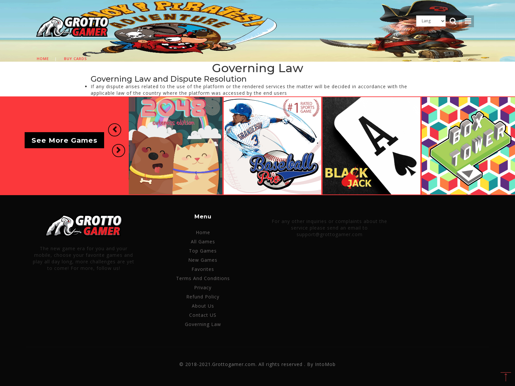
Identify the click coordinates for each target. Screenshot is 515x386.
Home (43, 58)
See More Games (65, 140)
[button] (113, 130)
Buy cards (75, 58)
